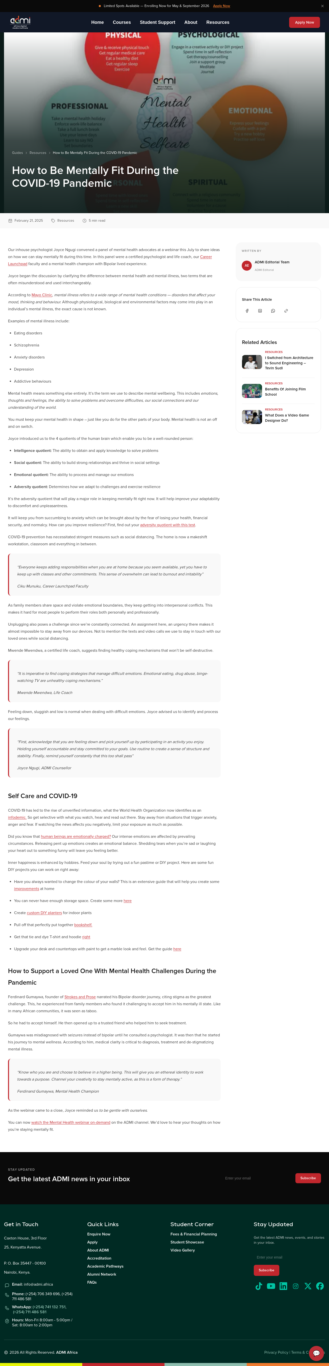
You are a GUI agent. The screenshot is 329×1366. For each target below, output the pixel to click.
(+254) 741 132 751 (49, 1307)
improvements (26, 888)
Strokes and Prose (80, 996)
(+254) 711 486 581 (29, 1312)
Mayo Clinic (42, 295)
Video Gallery (183, 1250)
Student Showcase (187, 1242)
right (86, 936)
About (190, 22)
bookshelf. (83, 924)
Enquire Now (98, 1234)
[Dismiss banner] (322, 6)
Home (97, 22)
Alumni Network (101, 1274)
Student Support (157, 22)
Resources (217, 22)
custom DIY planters (44, 912)
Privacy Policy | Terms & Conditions (294, 1352)
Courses (122, 22)
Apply (92, 1242)
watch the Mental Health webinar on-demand (70, 1122)
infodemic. (17, 817)
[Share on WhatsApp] (273, 311)
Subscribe (308, 1178)
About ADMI (98, 1250)
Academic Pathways (105, 1266)
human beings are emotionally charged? (76, 836)
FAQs (92, 1282)
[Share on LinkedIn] (260, 311)
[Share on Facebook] (247, 311)
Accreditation (99, 1258)
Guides (17, 153)
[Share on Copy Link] (286, 311)
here (128, 900)
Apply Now (221, 6)
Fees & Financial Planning (194, 1234)
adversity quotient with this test (167, 524)
